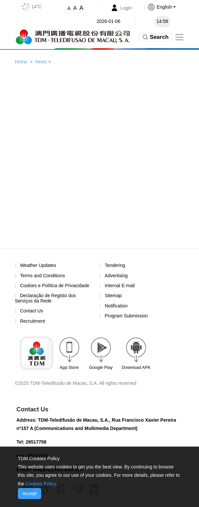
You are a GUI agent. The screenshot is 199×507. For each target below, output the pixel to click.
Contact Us (31, 310)
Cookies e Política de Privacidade (54, 285)
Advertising (116, 275)
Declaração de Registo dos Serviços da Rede (45, 298)
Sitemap (113, 295)
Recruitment (32, 321)
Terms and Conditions (42, 275)
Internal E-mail (120, 285)
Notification (116, 305)
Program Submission (126, 315)
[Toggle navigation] (179, 37)
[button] (168, 7)
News (41, 61)
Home (21, 61)
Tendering (115, 265)
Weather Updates (38, 265)
